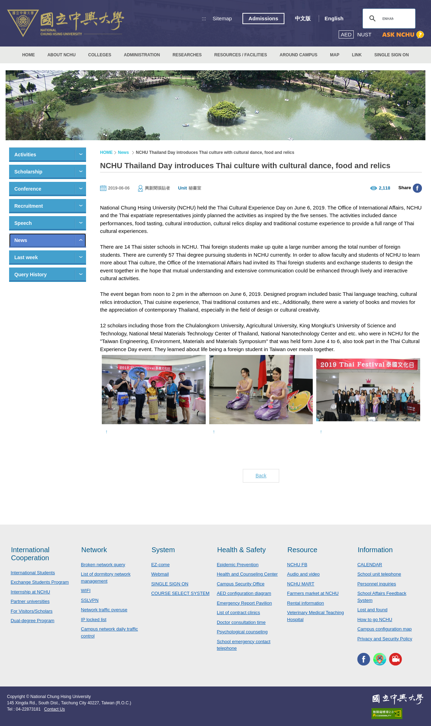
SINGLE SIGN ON (391, 54)
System (163, 550)
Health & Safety (241, 550)
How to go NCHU (374, 619)
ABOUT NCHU (61, 54)
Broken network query (103, 564)
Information (375, 550)
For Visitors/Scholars (31, 611)
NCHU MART (301, 583)
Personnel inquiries (376, 583)
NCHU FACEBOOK (363, 659)
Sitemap (222, 18)
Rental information (305, 603)
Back (260, 475)
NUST (364, 34)
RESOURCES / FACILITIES (240, 54)
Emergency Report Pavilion (244, 603)
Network (94, 550)
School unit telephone (379, 574)
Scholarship (28, 172)
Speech (23, 223)
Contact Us (54, 709)
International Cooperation (30, 554)
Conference (27, 189)
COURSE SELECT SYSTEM (180, 593)
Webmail (160, 574)
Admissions (263, 18)
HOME (28, 54)
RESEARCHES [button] (187, 54)
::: (204, 18)
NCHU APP (379, 659)
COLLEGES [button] (99, 54)
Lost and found (372, 609)
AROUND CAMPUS (298, 54)
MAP (334, 54)
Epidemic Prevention (238, 564)
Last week (26, 257)
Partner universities (29, 601)
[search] (388, 18)
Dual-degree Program (32, 620)
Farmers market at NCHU (313, 593)
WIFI (85, 590)
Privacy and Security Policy (384, 638)
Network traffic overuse (104, 609)
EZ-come (160, 564)
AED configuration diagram (244, 593)
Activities (25, 154)
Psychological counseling (242, 631)
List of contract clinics (238, 612)
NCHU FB (297, 564)
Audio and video (303, 574)
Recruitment (28, 206)
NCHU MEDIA (395, 659)
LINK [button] (357, 54)
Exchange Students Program (39, 582)
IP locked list (93, 619)
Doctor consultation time (241, 622)
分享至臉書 (417, 188)
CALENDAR (369, 564)
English (334, 18)
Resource (303, 550)
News (20, 240)
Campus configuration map (384, 629)
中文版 (303, 18)
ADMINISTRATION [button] (142, 54)
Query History (30, 274)
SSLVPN (89, 600)
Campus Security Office (240, 583)
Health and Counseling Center (247, 574)
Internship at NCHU (30, 592)
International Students (32, 572)
